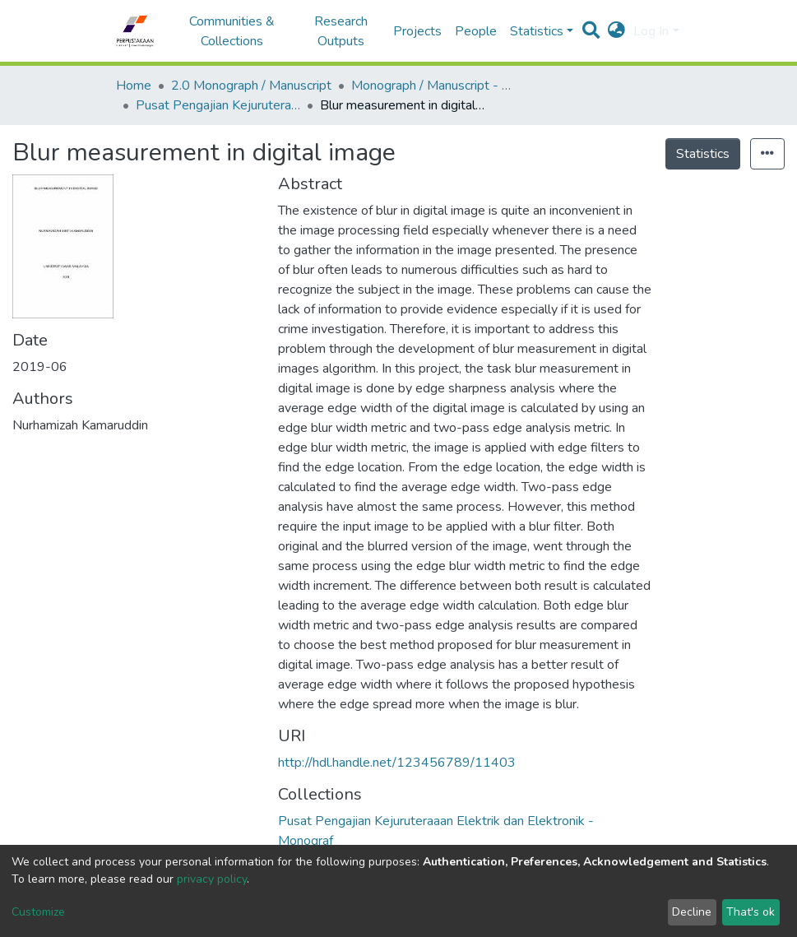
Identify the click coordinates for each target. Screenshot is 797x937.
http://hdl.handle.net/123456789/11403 (397, 763)
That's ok (750, 912)
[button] (616, 31)
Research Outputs (341, 31)
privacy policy (212, 879)
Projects (417, 31)
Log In (651, 31)
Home (133, 86)
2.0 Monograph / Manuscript (251, 86)
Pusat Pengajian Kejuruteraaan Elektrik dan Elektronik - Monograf (218, 105)
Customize (38, 912)
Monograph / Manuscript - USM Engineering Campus (433, 86)
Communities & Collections (232, 31)
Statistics (703, 154)
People (476, 31)
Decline (691, 912)
